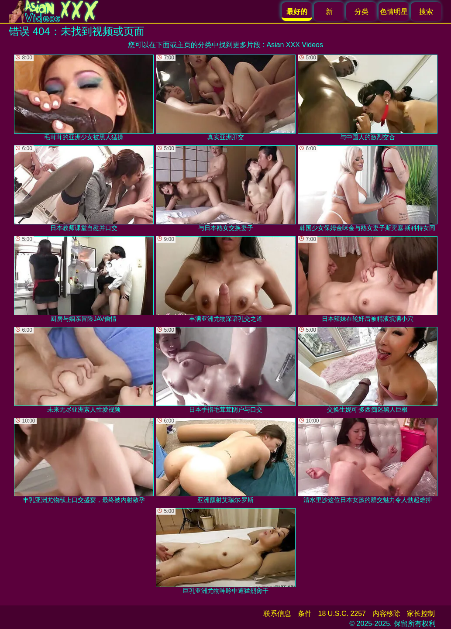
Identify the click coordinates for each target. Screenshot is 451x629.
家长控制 (421, 613)
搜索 (426, 11)
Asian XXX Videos (294, 44)
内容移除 (386, 613)
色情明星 (394, 11)
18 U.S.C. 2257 (342, 613)
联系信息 (277, 613)
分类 (361, 11)
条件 (305, 613)
